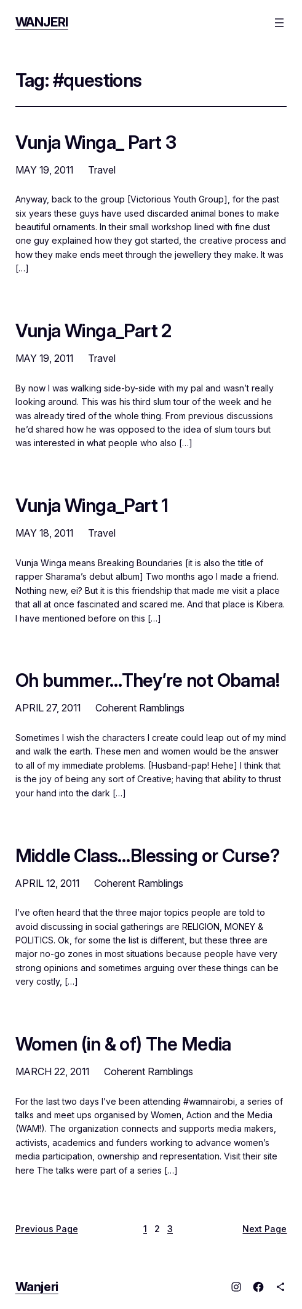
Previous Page (46, 1228)
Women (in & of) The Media (123, 1043)
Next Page (264, 1228)
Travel (102, 170)
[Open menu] (279, 22)
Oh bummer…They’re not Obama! (147, 680)
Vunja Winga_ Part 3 (96, 142)
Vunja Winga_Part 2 (93, 330)
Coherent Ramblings (140, 708)
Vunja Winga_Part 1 (92, 505)
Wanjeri (41, 22)
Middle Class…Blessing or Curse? (147, 855)
